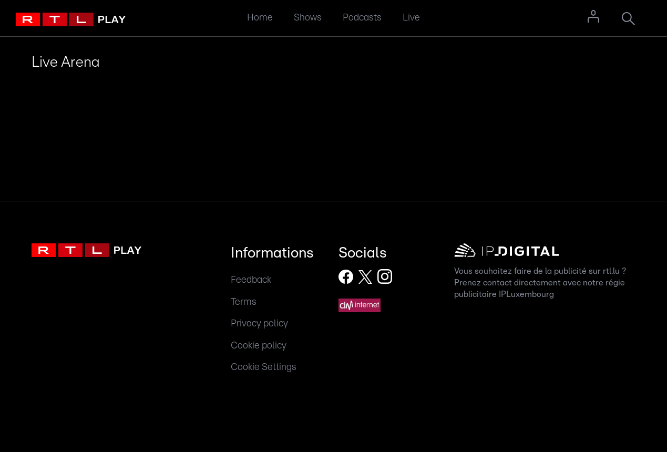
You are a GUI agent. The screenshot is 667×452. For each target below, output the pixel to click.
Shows (308, 18)
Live (411, 18)
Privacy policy (259, 323)
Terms (243, 302)
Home (260, 18)
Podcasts (362, 18)
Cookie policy (258, 346)
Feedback (251, 280)
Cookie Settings (263, 367)
